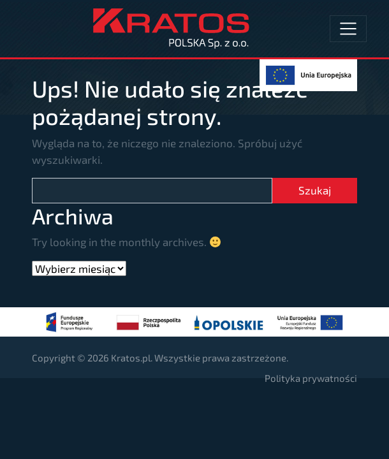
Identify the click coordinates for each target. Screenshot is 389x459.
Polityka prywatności (311, 378)
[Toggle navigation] (348, 28)
